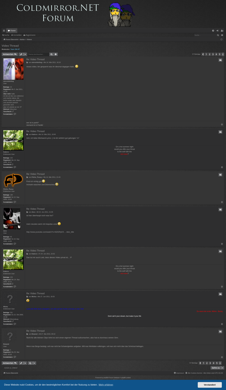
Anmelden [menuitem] (218, 31)
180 (11, 195)
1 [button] (206, 54)
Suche (6, 35)
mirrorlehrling (8, 81)
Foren (13, 30)
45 (11, 237)
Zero (5, 231)
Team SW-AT (15, 49)
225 (11, 158)
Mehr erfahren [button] (106, 385)
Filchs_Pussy (8, 189)
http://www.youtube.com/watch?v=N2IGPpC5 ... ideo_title (50, 232)
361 (11, 312)
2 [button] (209, 54)
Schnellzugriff (4, 31)
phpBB (105, 377)
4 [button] (216, 54)
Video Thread (10, 46)
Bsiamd (6, 344)
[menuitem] (213, 30)
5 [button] (219, 54)
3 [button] (212, 54)
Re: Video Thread (35, 59)
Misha (5, 306)
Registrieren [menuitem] (222, 31)
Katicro (6, 152)
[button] (202, 54)
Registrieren (30, 35)
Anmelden (17, 35)
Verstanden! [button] (210, 385)
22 (11, 87)
